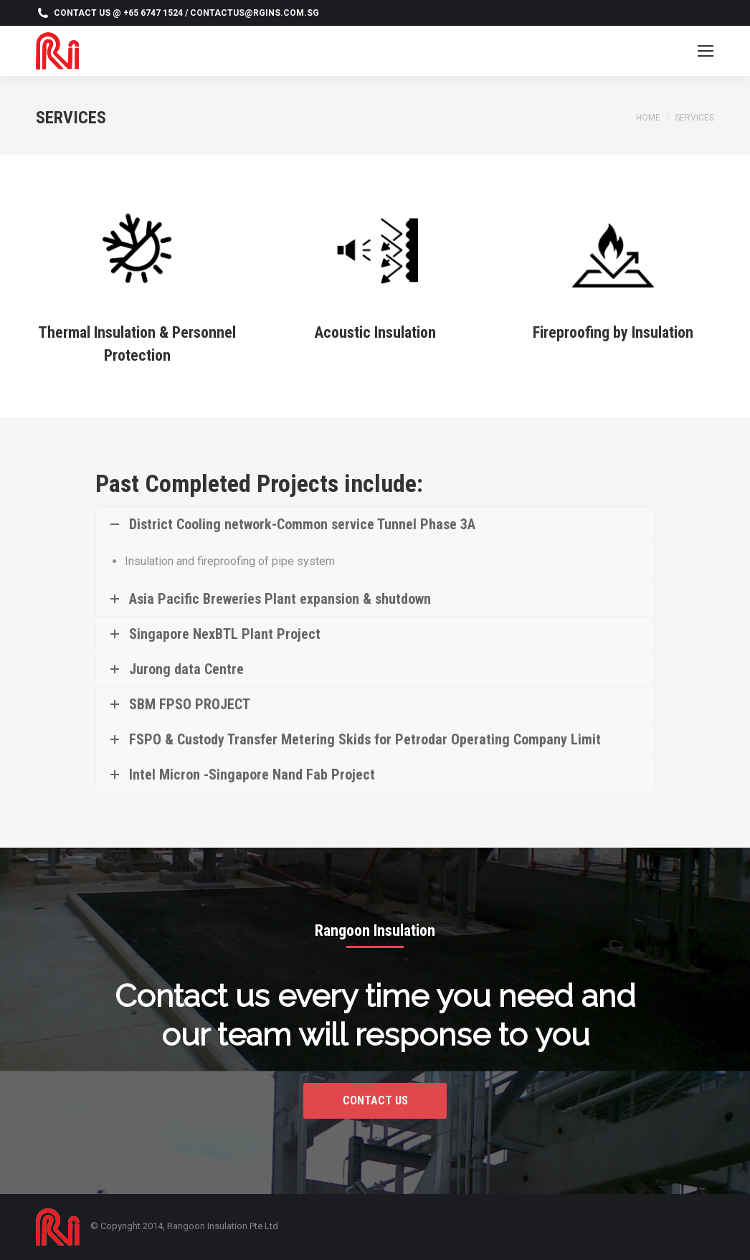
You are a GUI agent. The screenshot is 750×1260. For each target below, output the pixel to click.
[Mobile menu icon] (705, 51)
